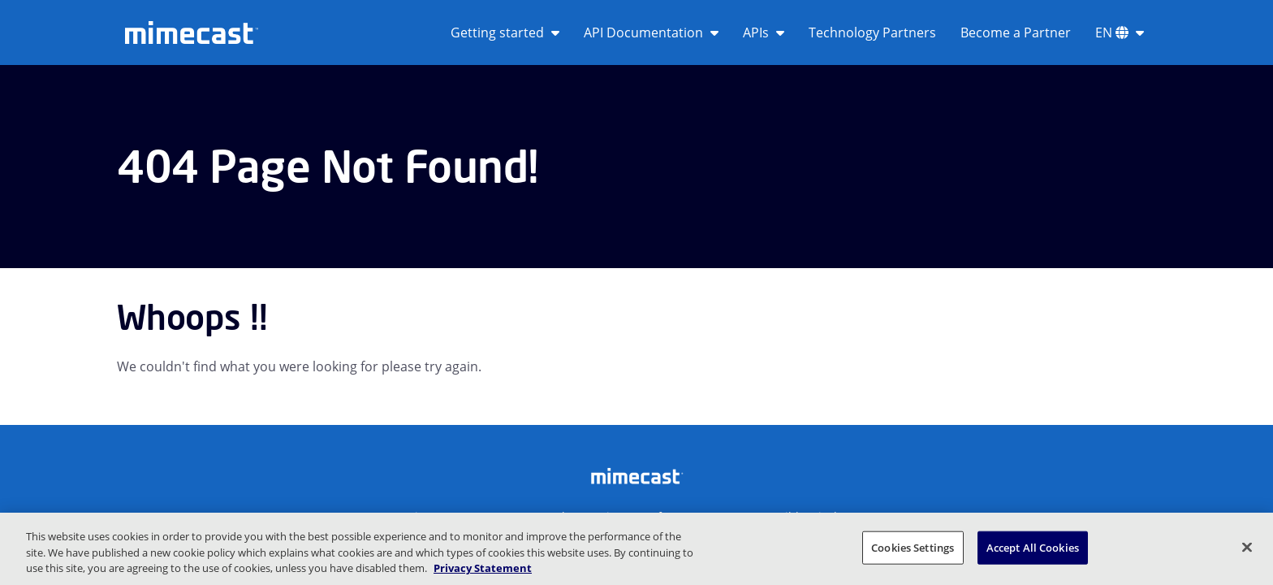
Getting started (505, 32)
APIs (763, 32)
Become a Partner (1015, 32)
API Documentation (651, 32)
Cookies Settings (912, 547)
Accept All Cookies (1032, 547)
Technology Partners (872, 32)
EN (1119, 32)
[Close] (1247, 547)
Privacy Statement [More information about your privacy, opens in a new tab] (483, 568)
